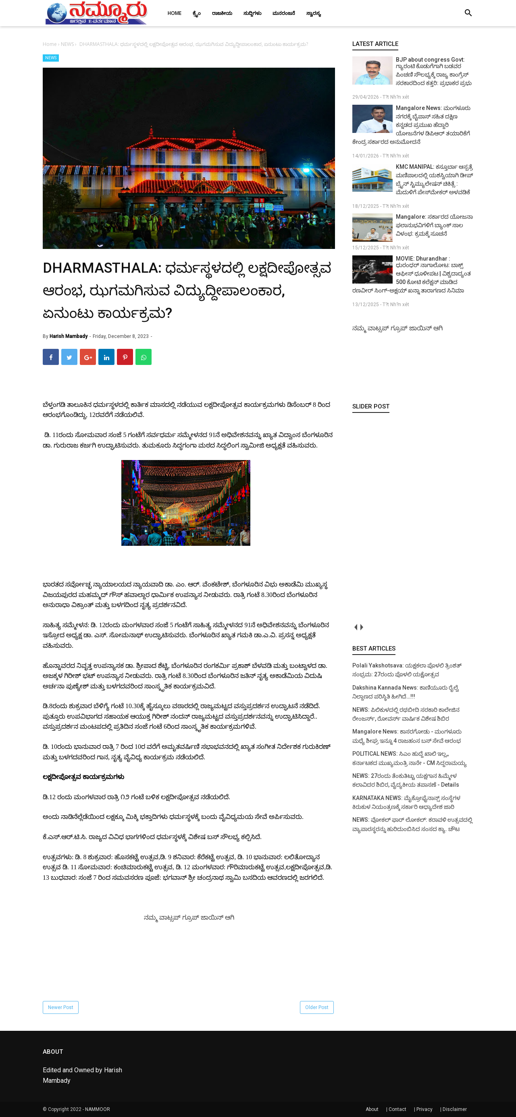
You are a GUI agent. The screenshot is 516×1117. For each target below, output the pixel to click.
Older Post (317, 1007)
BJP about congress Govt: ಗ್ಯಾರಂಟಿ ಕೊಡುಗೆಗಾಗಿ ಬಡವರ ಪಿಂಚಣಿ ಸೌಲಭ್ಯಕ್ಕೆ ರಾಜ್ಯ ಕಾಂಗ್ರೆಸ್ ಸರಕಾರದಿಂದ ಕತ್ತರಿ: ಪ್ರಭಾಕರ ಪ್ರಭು (434, 71)
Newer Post (60, 1007)
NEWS (50, 58)
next (361, 627)
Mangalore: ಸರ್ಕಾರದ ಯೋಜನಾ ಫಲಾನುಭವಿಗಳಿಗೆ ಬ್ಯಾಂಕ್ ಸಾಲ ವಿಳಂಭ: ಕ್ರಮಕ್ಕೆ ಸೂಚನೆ (434, 225)
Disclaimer (455, 1109)
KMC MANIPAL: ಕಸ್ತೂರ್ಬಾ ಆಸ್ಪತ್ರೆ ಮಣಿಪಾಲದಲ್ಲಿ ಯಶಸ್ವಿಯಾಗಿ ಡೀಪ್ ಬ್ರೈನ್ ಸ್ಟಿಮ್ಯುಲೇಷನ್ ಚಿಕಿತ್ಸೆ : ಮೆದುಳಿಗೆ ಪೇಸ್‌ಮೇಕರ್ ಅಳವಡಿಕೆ (434, 179)
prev (355, 627)
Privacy (424, 1109)
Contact (397, 1109)
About (372, 1109)
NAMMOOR (97, 1109)
